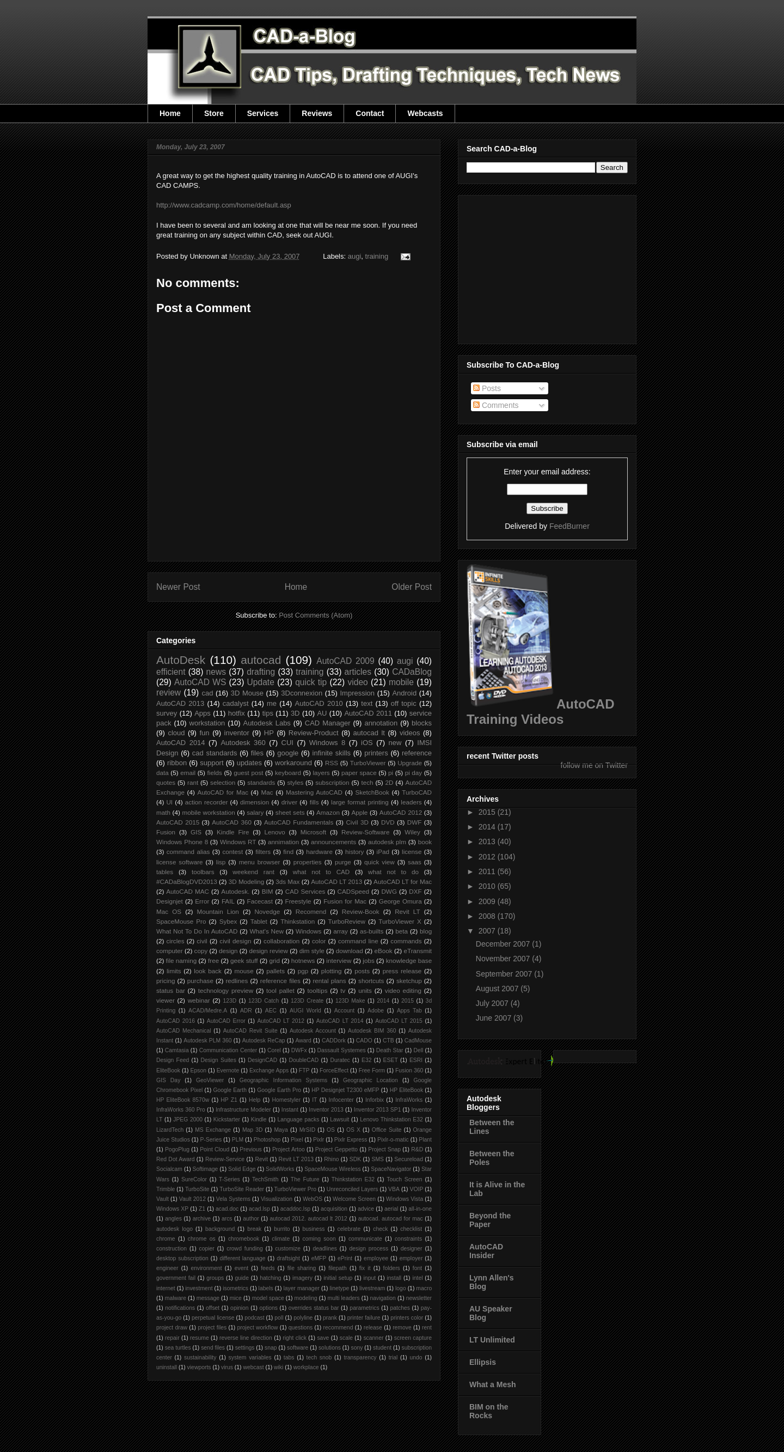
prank (330, 1318)
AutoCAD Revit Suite (250, 1031)
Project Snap (384, 1149)
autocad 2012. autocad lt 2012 (308, 1219)
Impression (357, 693)
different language (242, 1258)
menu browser (259, 861)
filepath (337, 1268)
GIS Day (168, 1080)
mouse (244, 970)
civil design (235, 940)
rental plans (329, 980)
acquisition (334, 1209)
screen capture (413, 1338)
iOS (367, 743)
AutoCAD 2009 (345, 661)
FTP (304, 1070)
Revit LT (407, 911)
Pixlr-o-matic (393, 1140)
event (241, 1268)
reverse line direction (245, 1338)
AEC (271, 1011)
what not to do (393, 871)
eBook (384, 950)
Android (404, 693)
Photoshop (267, 1140)
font (417, 1268)
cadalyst (236, 703)
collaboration (281, 940)
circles (175, 940)
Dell (418, 1050)
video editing (403, 990)
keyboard (288, 772)
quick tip (311, 682)
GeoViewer (210, 1080)
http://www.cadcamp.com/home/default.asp (223, 205)
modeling (306, 1298)
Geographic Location (370, 1080)
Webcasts (425, 113)
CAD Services (305, 891)
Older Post (411, 586)
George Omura (400, 901)
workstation (207, 723)
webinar (199, 1000)
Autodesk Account (313, 1031)
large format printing (360, 802)
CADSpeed (353, 891)
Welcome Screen (354, 1199)
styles (295, 782)
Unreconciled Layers (352, 1189)
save (323, 1338)
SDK (355, 1159)
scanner (373, 1338)
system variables (250, 1358)
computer (169, 950)
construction (171, 1249)
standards (261, 782)
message (208, 1298)
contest (233, 851)
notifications (180, 1308)
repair (172, 1338)
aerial (391, 1209)
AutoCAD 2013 (180, 703)
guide (241, 1278)
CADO (364, 1041)
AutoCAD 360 (232, 822)
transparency (360, 1358)
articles (358, 671)
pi (390, 772)
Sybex (228, 921)
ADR (246, 1011)
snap (271, 1348)
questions (301, 1328)
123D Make (350, 1001)
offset (212, 1308)
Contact (370, 113)
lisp (221, 861)
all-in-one (420, 1209)
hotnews (303, 960)
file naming (181, 960)
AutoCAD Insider (486, 1251)
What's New (266, 931)
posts (362, 970)
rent (427, 1328)
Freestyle (298, 901)
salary (255, 812)
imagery (302, 1278)
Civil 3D (357, 822)
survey (166, 713)
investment (198, 1288)
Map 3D (252, 1130)
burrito (282, 1229)
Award (303, 1041)
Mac (267, 792)
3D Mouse (247, 693)
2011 (488, 871)
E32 (367, 1060)
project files (212, 1328)
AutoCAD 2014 (180, 743)
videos (410, 733)
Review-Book (360, 911)
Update (260, 682)
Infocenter (341, 1100)
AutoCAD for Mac (222, 792)
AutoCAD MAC (187, 891)
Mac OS (168, 911)
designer (411, 1249)
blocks (422, 723)
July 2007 (493, 1003)
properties (307, 861)
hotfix (236, 713)
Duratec (340, 1060)
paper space (359, 772)
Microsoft (313, 831)
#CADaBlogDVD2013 (186, 881)
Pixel (297, 1140)
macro (424, 1288)
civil (202, 940)
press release (402, 970)
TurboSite (197, 1189)
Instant (289, 1110)
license (411, 851)
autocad (261, 660)
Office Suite (387, 1130)
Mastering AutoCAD (314, 792)
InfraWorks (408, 1100)
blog (426, 931)
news (216, 671)
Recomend (311, 911)
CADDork (334, 1041)
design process (368, 1249)
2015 (407, 1001)
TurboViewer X (399, 921)
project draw (171, 1328)
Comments (496, 405)
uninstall (166, 1367)
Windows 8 (327, 743)
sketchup (409, 980)
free (213, 960)
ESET (390, 1060)
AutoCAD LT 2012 (280, 1021)
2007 (488, 930)
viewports (199, 1367)
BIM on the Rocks (489, 1411)
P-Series (211, 1140)
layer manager (301, 1288)
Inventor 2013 (326, 1110)
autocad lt (369, 733)
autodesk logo (174, 1229)
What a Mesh (492, 1384)
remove (402, 1328)
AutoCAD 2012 (400, 812)
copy (201, 950)
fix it (365, 1268)
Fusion (165, 831)
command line (358, 940)
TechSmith (265, 1179)
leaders (411, 802)
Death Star (389, 1050)
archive (202, 1219)
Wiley (412, 831)
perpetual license (213, 1318)
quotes (165, 782)
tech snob (319, 1358)
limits (174, 970)
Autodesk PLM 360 (207, 1041)
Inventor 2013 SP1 (377, 1110)
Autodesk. (235, 891)
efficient (170, 671)
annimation (283, 841)
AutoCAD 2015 (177, 822)
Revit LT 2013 (296, 1159)
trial (393, 1358)
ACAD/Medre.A (207, 1011)
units (365, 990)
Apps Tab (409, 1011)
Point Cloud (214, 1149)
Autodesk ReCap (263, 1041)
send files (213, 1348)
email (187, 772)
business (314, 1229)
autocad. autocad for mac (390, 1219)
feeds (267, 1268)
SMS (378, 1159)
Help (254, 1100)
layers (321, 772)
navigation (382, 1298)
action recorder (206, 802)
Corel (274, 1050)
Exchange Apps (269, 1070)
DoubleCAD (303, 1060)
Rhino (331, 1159)
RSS (331, 762)
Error (202, 901)
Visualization (276, 1199)
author (251, 1219)
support (211, 763)
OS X (353, 1130)
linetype (340, 1288)
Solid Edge (241, 1169)
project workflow (257, 1328)
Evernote (228, 1070)
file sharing (301, 1268)
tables (164, 871)
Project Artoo (288, 1149)
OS (331, 1130)
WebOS (312, 1199)
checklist (411, 1229)
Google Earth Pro (279, 1090)
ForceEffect (334, 1070)
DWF (414, 822)
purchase (200, 980)
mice (236, 1298)
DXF (415, 891)
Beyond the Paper (490, 1220)
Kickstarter (226, 1119)
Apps (202, 713)
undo (415, 1358)
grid (274, 960)
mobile (401, 682)
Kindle (259, 1119)
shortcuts (371, 980)
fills (314, 802)
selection (222, 782)
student (382, 1348)
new (395, 743)
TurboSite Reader (241, 1189)
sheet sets (290, 812)
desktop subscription (182, 1258)
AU (322, 713)
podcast (254, 1318)
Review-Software (365, 831)
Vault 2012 (192, 1199)
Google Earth (230, 1090)
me (272, 703)
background (220, 1229)
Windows (308, 931)
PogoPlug (177, 1149)
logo (400, 1288)
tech (367, 782)
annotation (380, 723)
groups (215, 1278)
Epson (198, 1070)
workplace (306, 1367)
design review (268, 950)
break (254, 1229)
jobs (368, 960)
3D (295, 713)
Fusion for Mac (344, 901)
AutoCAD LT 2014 (340, 1021)
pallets (275, 970)
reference (417, 753)
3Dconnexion (301, 693)
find (288, 851)
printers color (406, 1318)
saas (414, 861)
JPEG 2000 (188, 1119)
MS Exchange (213, 1130)
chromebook (243, 1239)
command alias (188, 851)
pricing (165, 980)
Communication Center (228, 1050)
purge (343, 861)
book (425, 841)
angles (173, 1219)
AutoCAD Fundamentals (298, 822)
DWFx (299, 1050)
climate (281, 1239)
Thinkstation (297, 921)
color (319, 940)
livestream (372, 1288)
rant (192, 782)
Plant (425, 1140)
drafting (261, 671)
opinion (239, 1308)
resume (199, 1338)
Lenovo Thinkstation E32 (391, 1119)
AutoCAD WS (200, 682)
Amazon (328, 812)
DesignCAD (262, 1060)
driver (289, 802)
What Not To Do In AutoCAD (196, 931)
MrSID (307, 1130)
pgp (303, 970)
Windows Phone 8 (182, 841)
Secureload (408, 1159)
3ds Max (287, 881)
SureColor (194, 1179)
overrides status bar (314, 1308)
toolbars (203, 871)
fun (205, 733)
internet (165, 1288)
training (377, 256)
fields (214, 772)
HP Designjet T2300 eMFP (345, 1090)
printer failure (364, 1318)
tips (267, 713)
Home (170, 113)
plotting (331, 970)
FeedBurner (569, 526)
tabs (289, 1358)
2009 (488, 901)
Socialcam (169, 1169)
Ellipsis (482, 1362)
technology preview (226, 990)
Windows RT (238, 841)
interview (338, 960)
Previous (250, 1149)
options (268, 1308)
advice (366, 1209)
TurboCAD (417, 792)
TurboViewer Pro (295, 1189)
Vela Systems (233, 1199)
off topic (403, 703)
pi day (413, 772)
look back (208, 970)
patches (400, 1308)
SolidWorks (280, 1169)
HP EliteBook (406, 1090)
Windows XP (172, 1209)
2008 (488, 916)
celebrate (349, 1229)
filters (263, 851)
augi (355, 256)
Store (214, 113)
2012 (488, 856)
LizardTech (169, 1130)
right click (295, 1338)
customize (288, 1249)
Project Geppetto (336, 1149)
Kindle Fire (233, 831)
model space (268, 1298)
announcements (333, 841)
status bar (170, 990)
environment (206, 1268)
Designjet (169, 901)
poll (278, 1318)
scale (346, 1338)
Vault (162, 1199)
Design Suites (218, 1060)
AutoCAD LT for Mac (402, 881)
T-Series (229, 1179)
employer (411, 1258)
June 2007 (494, 1018)
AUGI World (305, 1011)
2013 (488, 841)
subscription (332, 782)
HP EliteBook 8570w (182, 1100)
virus (227, 1367)
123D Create (307, 1001)
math (163, 812)
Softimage (205, 1169)
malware (175, 1298)
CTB (388, 1041)
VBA (394, 1189)
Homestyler (286, 1100)
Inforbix (374, 1100)
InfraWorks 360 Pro (180, 1110)
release (373, 1328)
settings (245, 1348)
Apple (359, 812)
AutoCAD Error (226, 1021)
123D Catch (263, 1001)
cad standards (214, 753)
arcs (227, 1219)
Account (344, 1011)
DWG (389, 891)
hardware (319, 851)
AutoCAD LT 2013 (336, 881)
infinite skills (332, 753)
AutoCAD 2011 (368, 713)
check (380, 1229)
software (297, 1348)
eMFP (319, 1258)
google (287, 753)
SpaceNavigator (391, 1169)
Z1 (202, 1209)
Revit (261, 1159)
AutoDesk (180, 660)
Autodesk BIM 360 (372, 1031)
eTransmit (417, 950)
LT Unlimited (492, 1339)
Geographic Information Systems (283, 1080)
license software (179, 861)
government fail (175, 1278)
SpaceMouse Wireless (332, 1169)
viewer (165, 1000)
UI (169, 802)
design (228, 950)
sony (357, 1348)
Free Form (372, 1070)
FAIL (228, 901)
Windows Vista (404, 1199)
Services (263, 113)
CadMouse (418, 1041)
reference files (280, 980)
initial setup (337, 1278)
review (168, 692)
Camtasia (177, 1050)
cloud (176, 733)
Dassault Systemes (341, 1050)
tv (342, 990)
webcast (253, 1367)
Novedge (267, 911)
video (357, 682)
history (354, 851)
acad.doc (227, 1209)
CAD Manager (328, 723)
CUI (287, 743)
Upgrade (409, 762)
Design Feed (172, 1060)
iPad (383, 851)
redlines (236, 980)
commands (405, 940)
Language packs (298, 1119)
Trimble (165, 1189)
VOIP (417, 1189)
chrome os (202, 1239)
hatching (270, 1278)
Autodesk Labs (266, 723)
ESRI (415, 1060)
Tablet (258, 921)
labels (266, 1288)
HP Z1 (228, 1100)
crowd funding (244, 1249)
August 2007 (498, 988)
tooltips (317, 990)
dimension (254, 802)
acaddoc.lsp (295, 1209)
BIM (267, 891)
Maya (280, 1130)
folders (391, 1268)
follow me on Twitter (594, 765)
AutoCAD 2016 (175, 1021)
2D (389, 782)
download (349, 950)
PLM (237, 1140)
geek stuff (244, 960)
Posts (487, 388)
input (370, 1278)
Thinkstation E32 (353, 1179)
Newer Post (178, 586)
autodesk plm (387, 841)
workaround (293, 763)
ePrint (345, 1258)
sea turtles (178, 1348)
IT (314, 1100)
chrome (165, 1239)
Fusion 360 (409, 1070)
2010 (488, 886)
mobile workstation (208, 812)
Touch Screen (404, 1179)
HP (269, 733)
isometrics (235, 1288)
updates (249, 763)
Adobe (375, 1011)
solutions (329, 1348)
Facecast (260, 901)
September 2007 (505, 973)
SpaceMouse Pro (181, 921)
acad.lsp (259, 1209)
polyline (303, 1318)
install (394, 1278)
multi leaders (344, 1298)
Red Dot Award (175, 1159)
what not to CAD (321, 871)
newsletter (419, 1298)
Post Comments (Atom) (315, 615)
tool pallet (280, 990)
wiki (278, 1367)
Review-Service (224, 1159)
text (366, 703)
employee (376, 1258)
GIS (196, 831)
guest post (248, 772)
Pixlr (318, 1140)
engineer (167, 1268)
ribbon (177, 763)
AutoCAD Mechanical (183, 1031)
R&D (417, 1149)
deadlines (325, 1249)
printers (376, 753)
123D (230, 1001)
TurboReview (346, 921)
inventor (236, 733)
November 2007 (504, 958)
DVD (388, 822)
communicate (365, 1239)
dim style (311, 950)
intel (417, 1278)
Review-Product (314, 733)
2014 (383, 1001)
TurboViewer (368, 762)
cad (207, 693)
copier (206, 1249)
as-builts (372, 931)
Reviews (317, 113)
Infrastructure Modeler (243, 1110)
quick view (379, 861)
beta (401, 931)
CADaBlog (412, 671)
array (340, 931)
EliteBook (168, 1070)
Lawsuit (339, 1119)
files (257, 753)
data (162, 772)
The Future (305, 1179)
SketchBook (372, 792)
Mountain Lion (218, 911)
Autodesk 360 (242, 743)
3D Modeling (247, 881)
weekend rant (253, 871)
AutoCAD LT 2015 (398, 1021)
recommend (338, 1328)
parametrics (364, 1308)
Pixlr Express (350, 1140)
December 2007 (504, 943)
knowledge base (409, 960)
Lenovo (274, 831)
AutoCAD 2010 (319, 703)
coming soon (318, 1239)
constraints (408, 1239)
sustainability (200, 1358)
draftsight (288, 1258)
